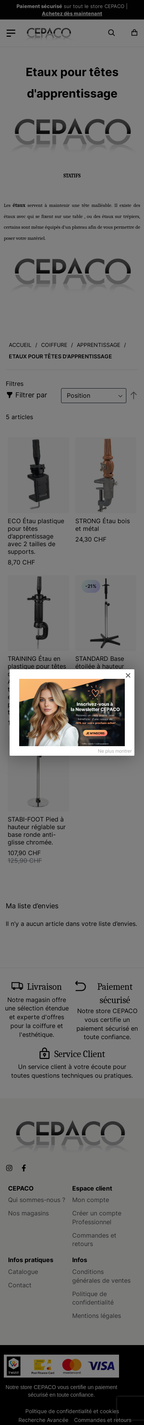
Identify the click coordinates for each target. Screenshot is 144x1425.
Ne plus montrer (115, 751)
